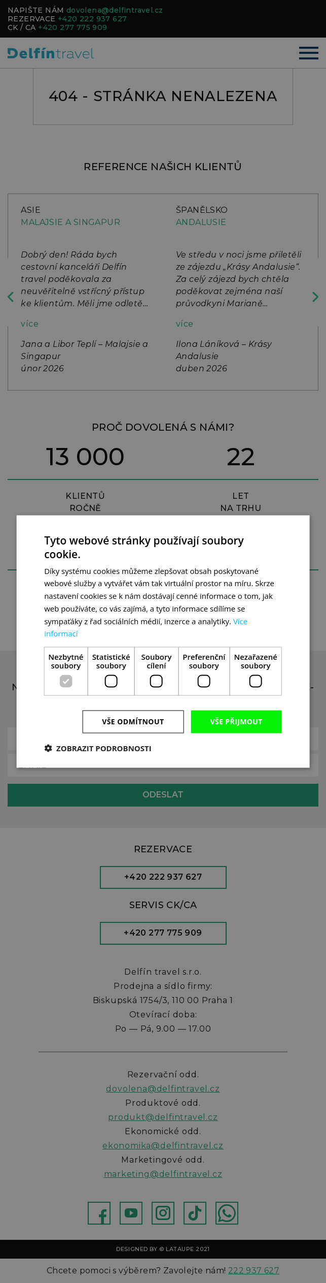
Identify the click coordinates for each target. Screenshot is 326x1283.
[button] (98, 747)
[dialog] (163, 641)
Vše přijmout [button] (236, 721)
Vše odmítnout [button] (133, 721)
